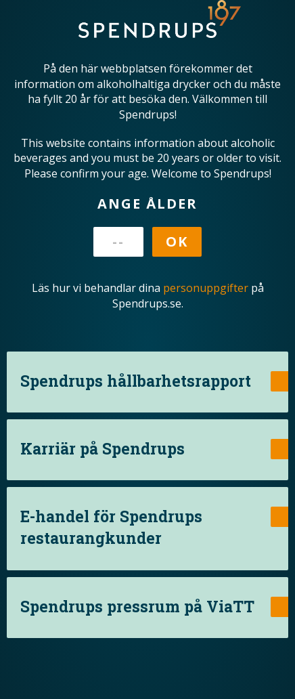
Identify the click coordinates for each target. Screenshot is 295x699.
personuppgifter (205, 287)
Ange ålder (147, 203)
